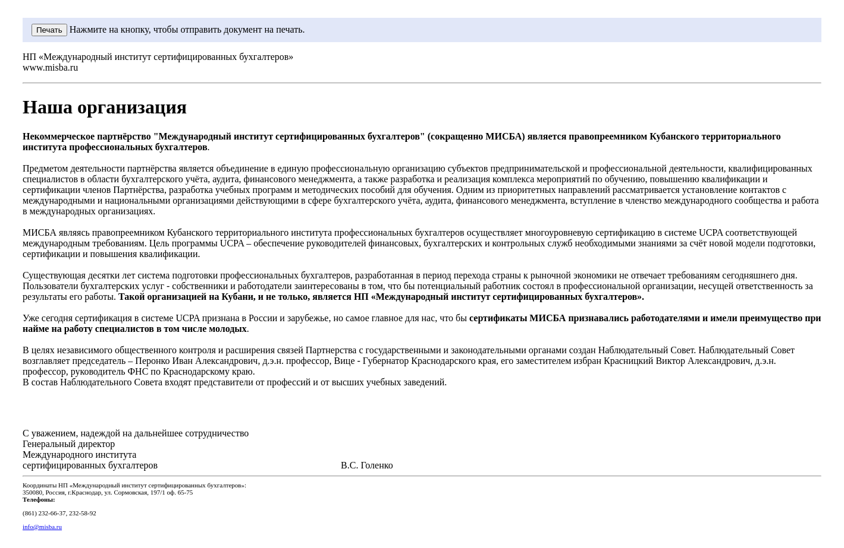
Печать (49, 30)
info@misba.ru (42, 526)
